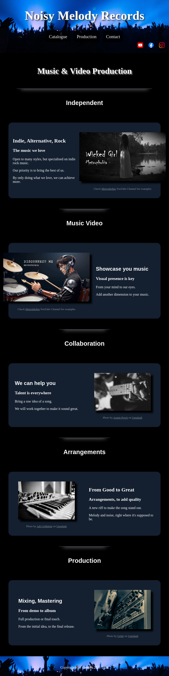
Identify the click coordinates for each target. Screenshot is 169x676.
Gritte (120, 636)
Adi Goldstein (44, 526)
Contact (113, 36)
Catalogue (58, 36)
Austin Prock (120, 417)
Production (86, 36)
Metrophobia (108, 188)
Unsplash (137, 417)
